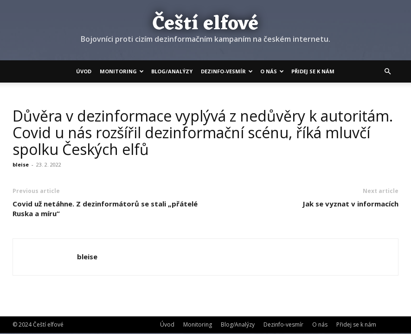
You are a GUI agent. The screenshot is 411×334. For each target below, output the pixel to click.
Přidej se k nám (312, 71)
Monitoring (122, 71)
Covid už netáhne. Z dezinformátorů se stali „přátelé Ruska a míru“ (105, 208)
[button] (387, 71)
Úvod (83, 71)
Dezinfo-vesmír (227, 71)
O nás (272, 71)
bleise (21, 164)
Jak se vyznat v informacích (350, 203)
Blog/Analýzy (172, 71)
